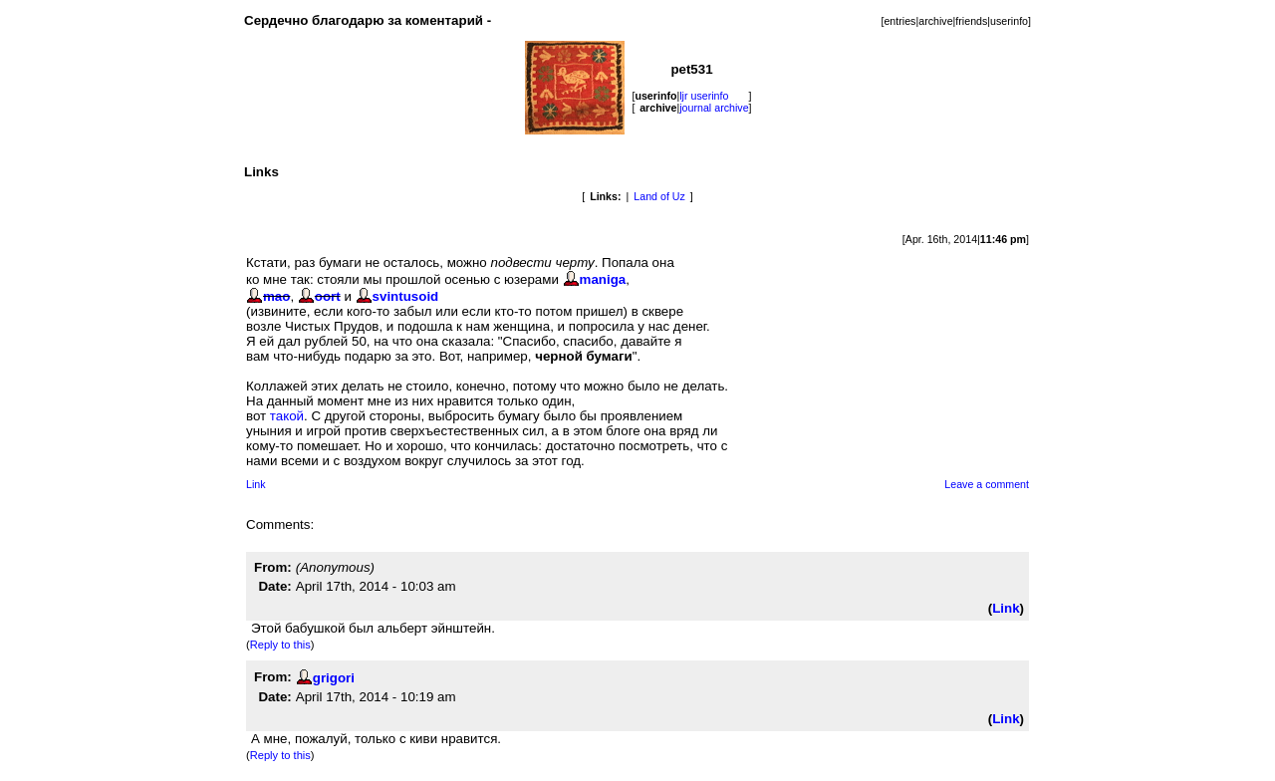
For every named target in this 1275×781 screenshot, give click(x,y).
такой (287, 415)
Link (256, 484)
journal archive (713, 108)
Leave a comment (986, 484)
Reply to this (280, 645)
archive (935, 21)
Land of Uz (659, 196)
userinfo (1009, 21)
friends (971, 21)
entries (899, 21)
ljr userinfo (703, 96)
